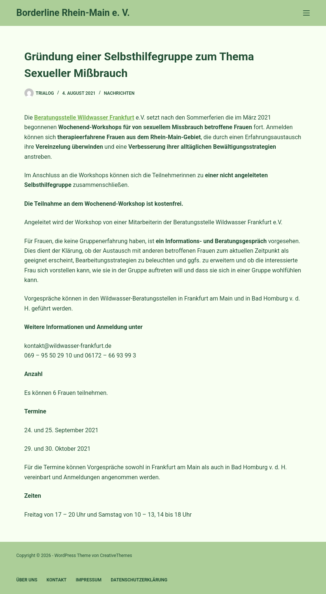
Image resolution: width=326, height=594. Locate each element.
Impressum (88, 580)
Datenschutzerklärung (139, 580)
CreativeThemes (116, 555)
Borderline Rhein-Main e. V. (73, 12)
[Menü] (306, 13)
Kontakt (57, 580)
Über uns (26, 580)
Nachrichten (119, 93)
